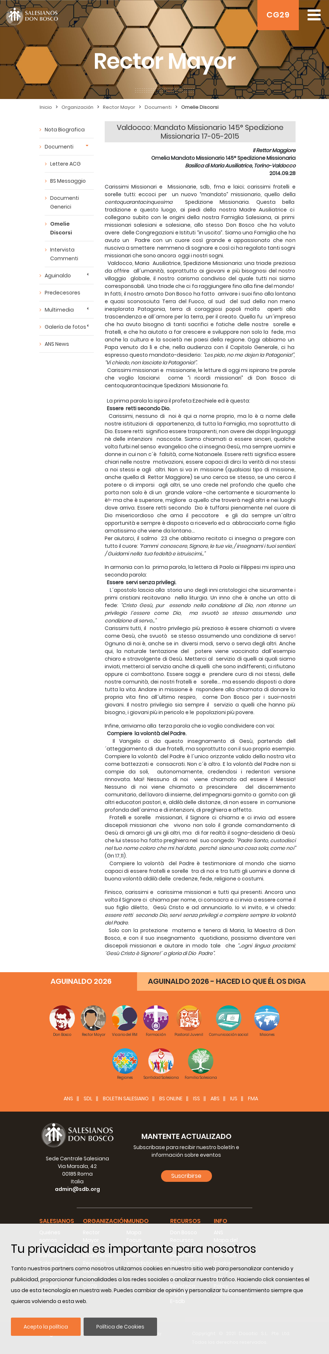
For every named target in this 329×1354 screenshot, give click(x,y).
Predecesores (62, 292)
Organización (77, 107)
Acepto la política (46, 1326)
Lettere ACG (65, 163)
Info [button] (220, 1221)
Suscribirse (186, 1176)
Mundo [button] (138, 1221)
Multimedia (59, 309)
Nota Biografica (65, 129)
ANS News (57, 344)
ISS (196, 1098)
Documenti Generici (64, 202)
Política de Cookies (120, 1326)
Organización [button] (105, 1221)
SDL (88, 1098)
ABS (215, 1098)
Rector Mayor (119, 107)
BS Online (170, 1098)
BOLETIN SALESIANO (126, 1098)
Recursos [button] (185, 1221)
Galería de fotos (65, 326)
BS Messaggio (68, 181)
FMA (253, 1098)
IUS (233, 1098)
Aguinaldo (58, 275)
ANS (68, 1098)
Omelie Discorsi (199, 107)
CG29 (278, 14)
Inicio (46, 107)
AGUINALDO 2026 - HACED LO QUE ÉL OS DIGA (227, 981)
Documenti (158, 107)
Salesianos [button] (56, 1221)
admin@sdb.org (77, 1189)
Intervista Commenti (64, 254)
